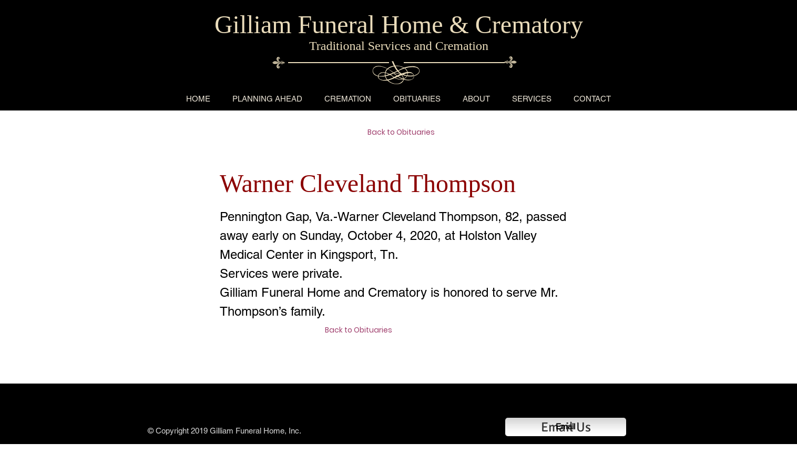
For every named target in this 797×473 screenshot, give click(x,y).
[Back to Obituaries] (404, 132)
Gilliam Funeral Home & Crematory (398, 24)
